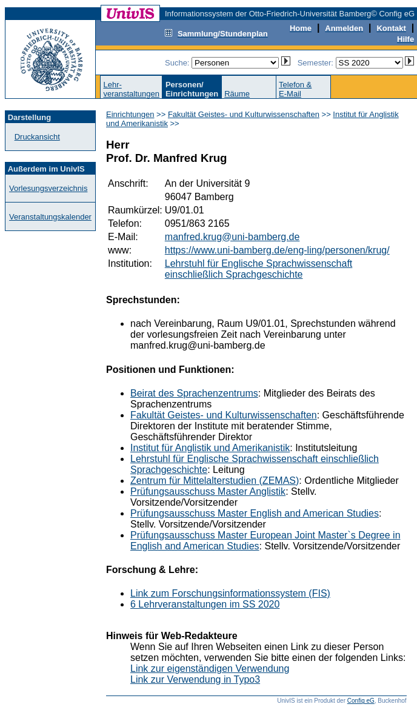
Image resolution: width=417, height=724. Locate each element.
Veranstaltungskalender (50, 216)
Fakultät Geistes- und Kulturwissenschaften (243, 114)
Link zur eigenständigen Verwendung (209, 668)
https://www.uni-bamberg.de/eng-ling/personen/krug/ (277, 250)
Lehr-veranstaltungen (131, 89)
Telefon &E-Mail (295, 89)
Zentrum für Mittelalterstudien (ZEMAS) (214, 480)
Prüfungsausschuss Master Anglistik (207, 491)
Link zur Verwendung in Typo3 (195, 679)
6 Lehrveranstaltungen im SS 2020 (204, 604)
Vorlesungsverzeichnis (48, 188)
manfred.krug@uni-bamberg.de (232, 237)
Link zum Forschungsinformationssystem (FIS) (230, 593)
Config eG (361, 700)
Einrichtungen (130, 114)
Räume (237, 93)
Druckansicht (37, 136)
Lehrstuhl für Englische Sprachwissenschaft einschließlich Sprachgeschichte (259, 269)
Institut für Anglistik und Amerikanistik (210, 448)
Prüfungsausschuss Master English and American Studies (254, 513)
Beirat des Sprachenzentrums (194, 393)
